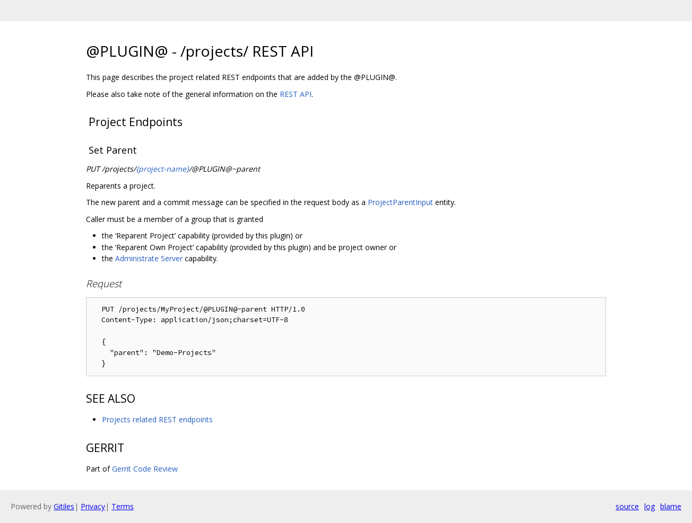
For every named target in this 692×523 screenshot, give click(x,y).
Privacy (93, 506)
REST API (296, 94)
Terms (122, 506)
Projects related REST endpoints (157, 419)
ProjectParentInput (400, 202)
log (649, 506)
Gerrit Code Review (145, 469)
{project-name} (162, 169)
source (627, 506)
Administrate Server (149, 258)
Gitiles (64, 506)
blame (670, 506)
